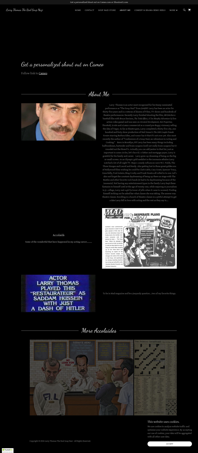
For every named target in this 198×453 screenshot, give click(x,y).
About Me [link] (125, 10)
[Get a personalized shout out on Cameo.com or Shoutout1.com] (99, 2)
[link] (24, 10)
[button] (174, 10)
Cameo (43, 73)
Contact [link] (89, 10)
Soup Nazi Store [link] (107, 10)
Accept (169, 444)
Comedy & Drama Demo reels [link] (150, 10)
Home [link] (78, 10)
